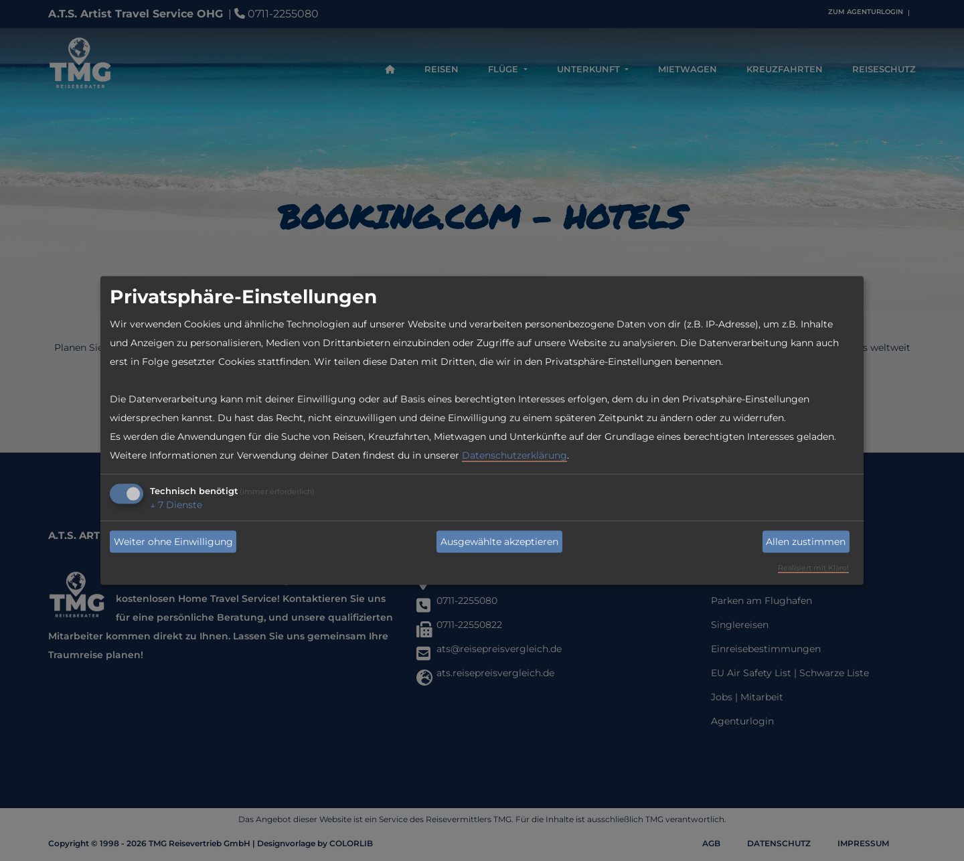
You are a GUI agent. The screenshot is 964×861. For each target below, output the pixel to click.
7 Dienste (176, 505)
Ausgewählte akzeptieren (499, 542)
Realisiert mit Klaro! (813, 567)
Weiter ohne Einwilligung (173, 542)
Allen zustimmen (806, 542)
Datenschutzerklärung (514, 455)
